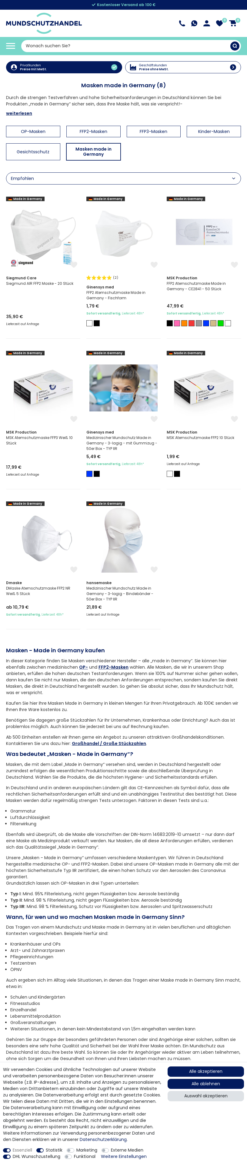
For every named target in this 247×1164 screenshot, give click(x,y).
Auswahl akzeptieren (206, 1096)
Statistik (54, 1150)
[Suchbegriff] (125, 46)
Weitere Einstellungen (124, 1156)
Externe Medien (127, 1150)
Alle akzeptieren (205, 1071)
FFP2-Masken (113, 667)
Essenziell (22, 1150)
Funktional (84, 1156)
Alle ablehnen (206, 1084)
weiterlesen (19, 113)
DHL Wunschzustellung (36, 1156)
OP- (83, 667)
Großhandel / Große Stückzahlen (109, 743)
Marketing (86, 1150)
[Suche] (234, 46)
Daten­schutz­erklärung (103, 1139)
